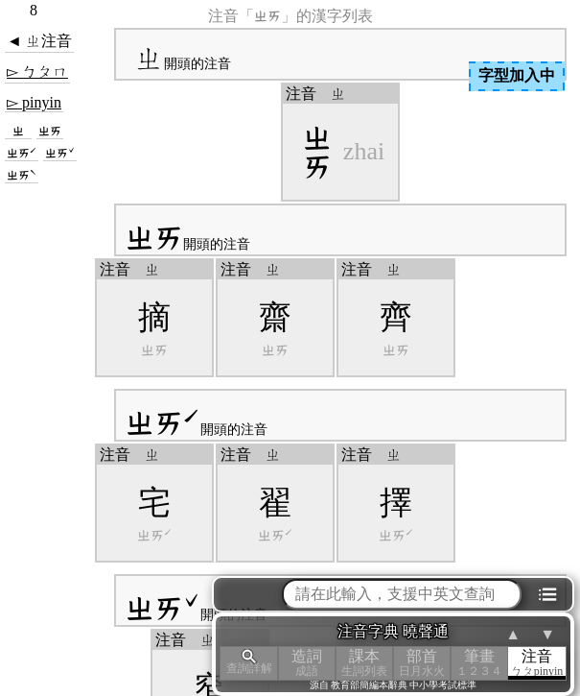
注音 (537, 663)
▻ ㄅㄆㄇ (37, 71)
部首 (422, 663)
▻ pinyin (34, 102)
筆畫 (479, 663)
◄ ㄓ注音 (39, 41)
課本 (364, 663)
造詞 (307, 663)
